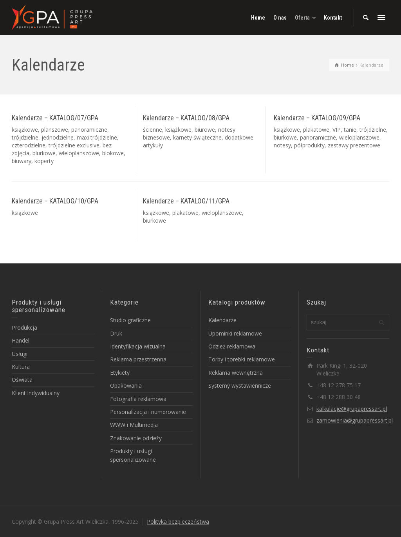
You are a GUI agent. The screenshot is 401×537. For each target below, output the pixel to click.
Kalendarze (222, 320)
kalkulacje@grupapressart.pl (351, 408)
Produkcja (24, 327)
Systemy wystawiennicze (239, 385)
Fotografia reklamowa (138, 399)
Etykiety (120, 372)
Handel (20, 340)
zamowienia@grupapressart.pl (354, 420)
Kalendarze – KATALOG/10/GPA (55, 201)
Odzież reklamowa (231, 346)
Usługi (19, 353)
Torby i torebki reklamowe (241, 359)
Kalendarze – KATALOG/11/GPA (186, 201)
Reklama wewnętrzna (235, 372)
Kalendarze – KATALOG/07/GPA (55, 118)
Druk (116, 333)
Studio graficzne (130, 320)
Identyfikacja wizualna (138, 346)
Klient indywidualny (36, 393)
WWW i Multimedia (134, 424)
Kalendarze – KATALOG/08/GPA (186, 118)
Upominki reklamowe (235, 333)
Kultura (21, 366)
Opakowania (126, 385)
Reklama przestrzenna (138, 359)
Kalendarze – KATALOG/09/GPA (317, 118)
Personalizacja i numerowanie (148, 411)
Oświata (22, 379)
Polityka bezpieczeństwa (178, 521)
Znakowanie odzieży (136, 438)
